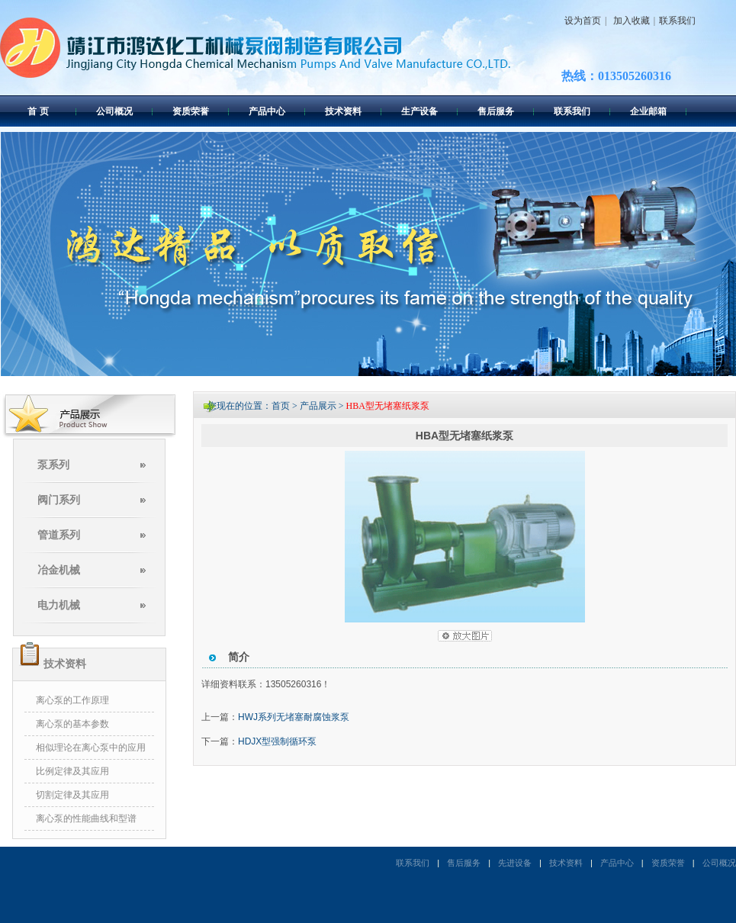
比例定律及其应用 (72, 771)
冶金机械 (58, 570)
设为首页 (582, 20)
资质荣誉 (190, 111)
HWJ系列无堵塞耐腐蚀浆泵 (293, 717)
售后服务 (495, 111)
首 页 (37, 111)
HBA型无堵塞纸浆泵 (387, 405)
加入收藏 (629, 20)
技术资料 (343, 111)
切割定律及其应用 (72, 795)
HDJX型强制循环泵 (277, 741)
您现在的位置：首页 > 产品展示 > (276, 405)
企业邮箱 (648, 111)
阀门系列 (58, 500)
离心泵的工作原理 (72, 700)
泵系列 (53, 465)
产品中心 (267, 111)
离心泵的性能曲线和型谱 (86, 818)
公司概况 (114, 111)
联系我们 (677, 20)
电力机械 (58, 605)
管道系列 (58, 535)
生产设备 (419, 111)
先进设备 (515, 862)
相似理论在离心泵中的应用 (91, 747)
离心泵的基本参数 (72, 724)
